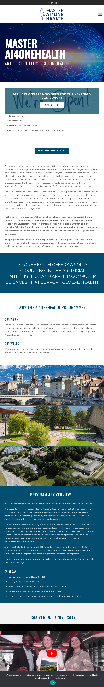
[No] (100, 679)
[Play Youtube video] (52, 653)
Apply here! (52, 105)
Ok (52, 683)
